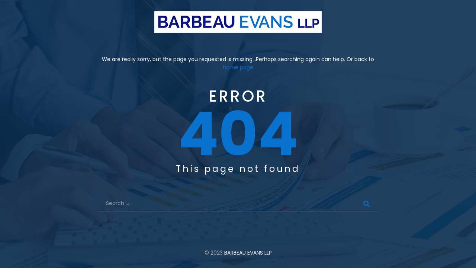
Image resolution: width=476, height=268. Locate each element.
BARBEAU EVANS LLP (248, 252)
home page (238, 67)
